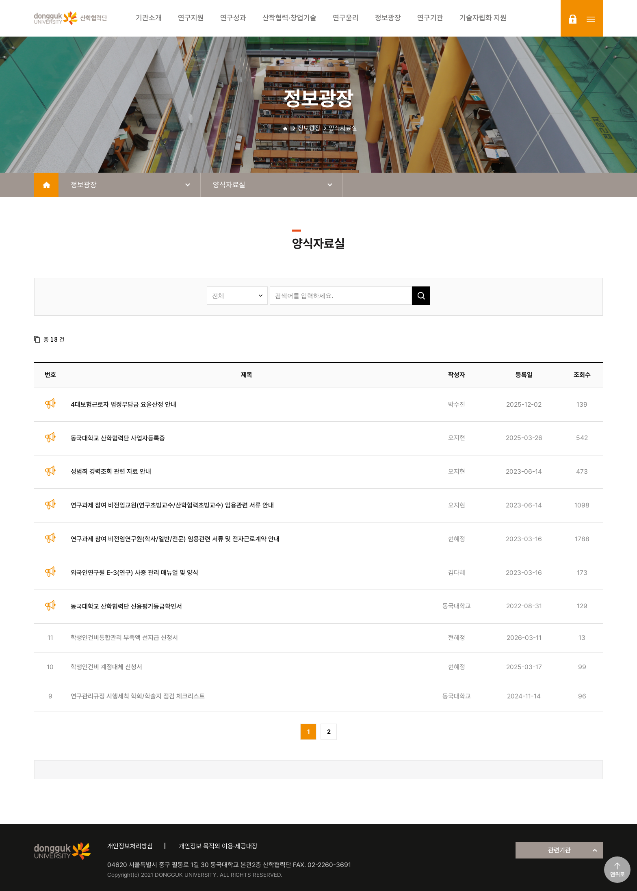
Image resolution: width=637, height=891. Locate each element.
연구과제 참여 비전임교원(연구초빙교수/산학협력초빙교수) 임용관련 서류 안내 (172, 505)
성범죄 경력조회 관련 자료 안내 (111, 471)
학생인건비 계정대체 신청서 (106, 667)
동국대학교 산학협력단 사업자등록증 (118, 438)
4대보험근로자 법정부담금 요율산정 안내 (123, 404)
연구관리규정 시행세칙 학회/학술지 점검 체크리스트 (138, 696)
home (46, 185)
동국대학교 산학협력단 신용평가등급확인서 (126, 606)
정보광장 (309, 128)
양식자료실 (343, 128)
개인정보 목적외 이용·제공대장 (218, 846)
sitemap (591, 19)
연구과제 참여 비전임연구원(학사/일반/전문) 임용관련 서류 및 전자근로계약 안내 (175, 539)
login (573, 19)
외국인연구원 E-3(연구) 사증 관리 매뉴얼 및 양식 (134, 573)
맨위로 (617, 874)
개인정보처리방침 (130, 846)
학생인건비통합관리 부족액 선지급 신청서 (124, 638)
